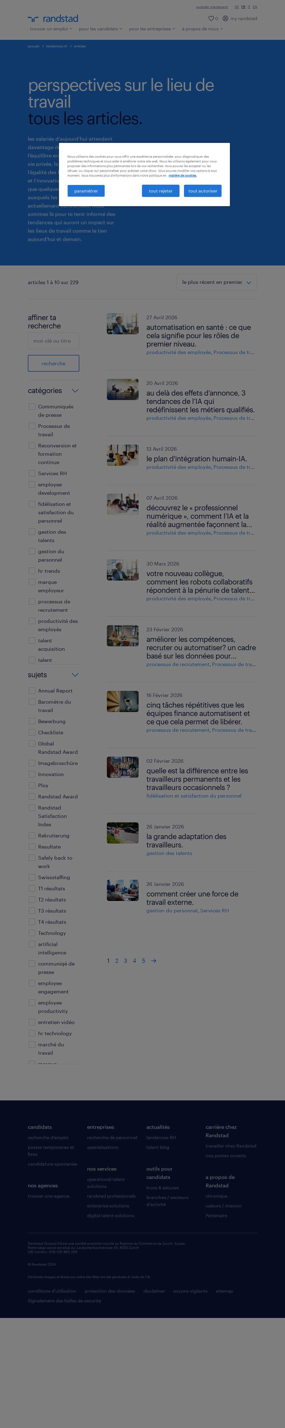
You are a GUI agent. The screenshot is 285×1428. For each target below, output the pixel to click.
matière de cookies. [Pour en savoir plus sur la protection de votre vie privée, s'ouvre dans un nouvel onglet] (183, 175)
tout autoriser (202, 190)
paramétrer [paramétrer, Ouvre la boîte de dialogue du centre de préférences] (86, 190)
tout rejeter (161, 190)
